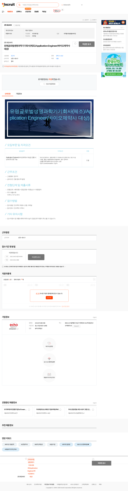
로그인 (38, 294)
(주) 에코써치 (8, 25)
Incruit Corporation (66, 488)
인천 (19, 238)
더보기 (94, 317)
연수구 (23, 238)
